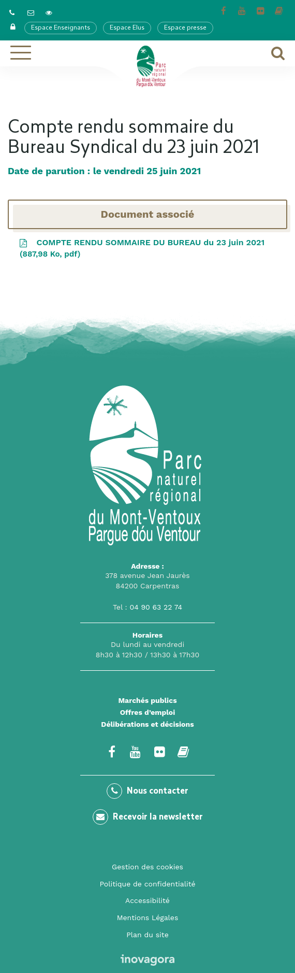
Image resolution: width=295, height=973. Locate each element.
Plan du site (147, 934)
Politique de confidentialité (147, 884)
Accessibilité (147, 900)
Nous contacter (147, 791)
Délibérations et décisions (147, 724)
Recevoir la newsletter (148, 817)
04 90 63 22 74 (155, 607)
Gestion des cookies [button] (147, 867)
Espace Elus (127, 28)
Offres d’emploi (147, 712)
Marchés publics (147, 700)
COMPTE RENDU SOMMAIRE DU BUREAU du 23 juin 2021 (141, 249)
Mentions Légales (148, 917)
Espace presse (185, 28)
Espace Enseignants (60, 28)
